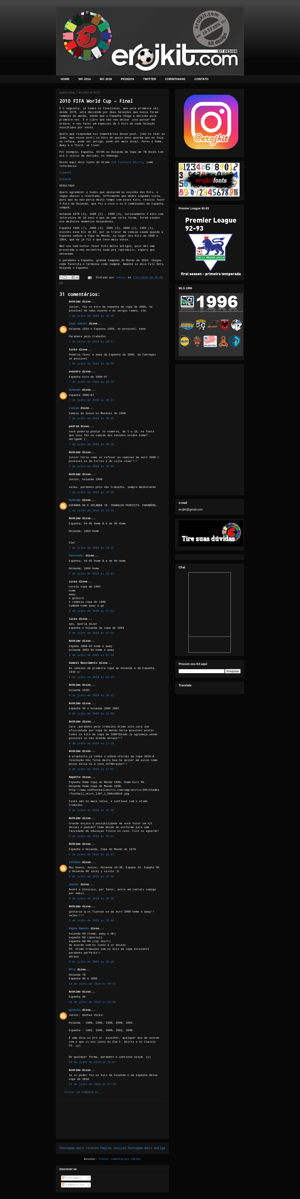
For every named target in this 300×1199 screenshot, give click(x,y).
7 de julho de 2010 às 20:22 (91, 400)
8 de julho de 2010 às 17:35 (91, 743)
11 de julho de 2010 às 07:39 (92, 1084)
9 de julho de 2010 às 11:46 (91, 876)
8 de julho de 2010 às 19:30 (91, 810)
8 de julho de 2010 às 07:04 (91, 633)
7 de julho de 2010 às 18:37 (91, 341)
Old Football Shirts (127, 162)
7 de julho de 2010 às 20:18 (91, 382)
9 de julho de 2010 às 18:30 (91, 898)
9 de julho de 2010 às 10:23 (91, 854)
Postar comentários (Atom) (120, 1159)
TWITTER (149, 79)
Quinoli (75, 1010)
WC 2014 (84, 79)
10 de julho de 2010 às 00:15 (92, 983)
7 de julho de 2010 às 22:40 (91, 510)
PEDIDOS (127, 79)
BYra (72, 969)
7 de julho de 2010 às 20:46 (91, 466)
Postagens (71, 1178)
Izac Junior (78, 323)
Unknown (75, 389)
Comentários (73, 1184)
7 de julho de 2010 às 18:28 (91, 316)
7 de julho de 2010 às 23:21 (91, 548)
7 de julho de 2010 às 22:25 (91, 492)
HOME (65, 79)
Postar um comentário (81, 1092)
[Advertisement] (112, 1119)
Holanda (65, 179)
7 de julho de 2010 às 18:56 (91, 363)
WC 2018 (106, 79)
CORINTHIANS (175, 79)
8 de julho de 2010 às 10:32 (91, 695)
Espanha (65, 172)
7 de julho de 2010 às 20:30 (91, 444)
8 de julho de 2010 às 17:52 (91, 769)
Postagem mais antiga (146, 1148)
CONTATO (201, 79)
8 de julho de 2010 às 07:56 (91, 655)
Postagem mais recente (79, 1148)
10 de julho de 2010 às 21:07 (92, 1062)
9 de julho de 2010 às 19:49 (91, 920)
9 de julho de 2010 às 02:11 (91, 836)
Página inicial (113, 1148)
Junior (74, 884)
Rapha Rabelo (79, 928)
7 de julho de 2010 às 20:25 (91, 418)
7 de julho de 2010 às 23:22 (91, 573)
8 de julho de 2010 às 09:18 (91, 677)
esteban (75, 862)
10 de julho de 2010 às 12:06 (92, 1002)
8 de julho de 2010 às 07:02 (91, 611)
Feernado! (76, 555)
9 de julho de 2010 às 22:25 (91, 961)
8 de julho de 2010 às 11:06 (91, 713)
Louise (74, 408)
